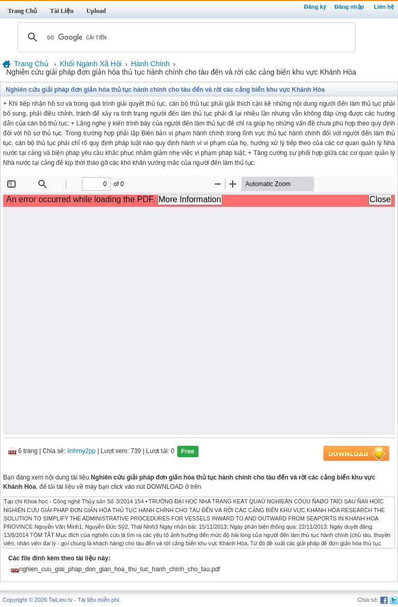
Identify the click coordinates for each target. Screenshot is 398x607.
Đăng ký (315, 7)
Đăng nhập (349, 7)
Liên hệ (384, 7)
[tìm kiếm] (185, 37)
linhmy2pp (81, 451)
